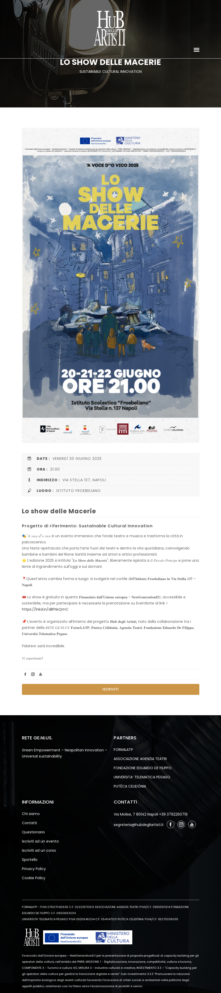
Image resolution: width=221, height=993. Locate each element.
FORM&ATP (123, 749)
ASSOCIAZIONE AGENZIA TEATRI (140, 758)
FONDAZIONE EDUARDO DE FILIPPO (143, 767)
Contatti (29, 822)
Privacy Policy (34, 868)
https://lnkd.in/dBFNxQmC (45, 609)
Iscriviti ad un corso (39, 850)
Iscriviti (110, 689)
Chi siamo (31, 813)
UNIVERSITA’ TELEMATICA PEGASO (142, 777)
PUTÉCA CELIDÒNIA (130, 786)
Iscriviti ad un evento (40, 841)
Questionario (33, 832)
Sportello (29, 859)
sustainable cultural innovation (111, 71)
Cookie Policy (33, 877)
